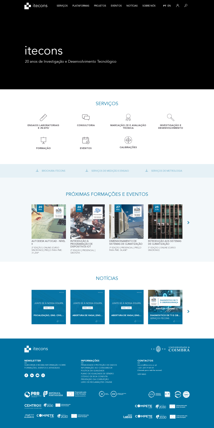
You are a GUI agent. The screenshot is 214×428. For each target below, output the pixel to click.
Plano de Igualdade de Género (97, 374)
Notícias (132, 6)
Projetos (100, 6)
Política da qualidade (92, 371)
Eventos (116, 6)
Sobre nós (149, 6)
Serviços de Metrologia (163, 171)
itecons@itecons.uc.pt (147, 365)
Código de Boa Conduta (94, 377)
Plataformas (80, 6)
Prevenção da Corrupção (95, 379)
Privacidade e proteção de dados (99, 365)
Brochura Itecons (50, 171)
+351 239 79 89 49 (146, 368)
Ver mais (142, 374)
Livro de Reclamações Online (96, 382)
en (169, 6)
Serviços (62, 6)
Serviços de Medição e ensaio (107, 171)
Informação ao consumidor (96, 368)
